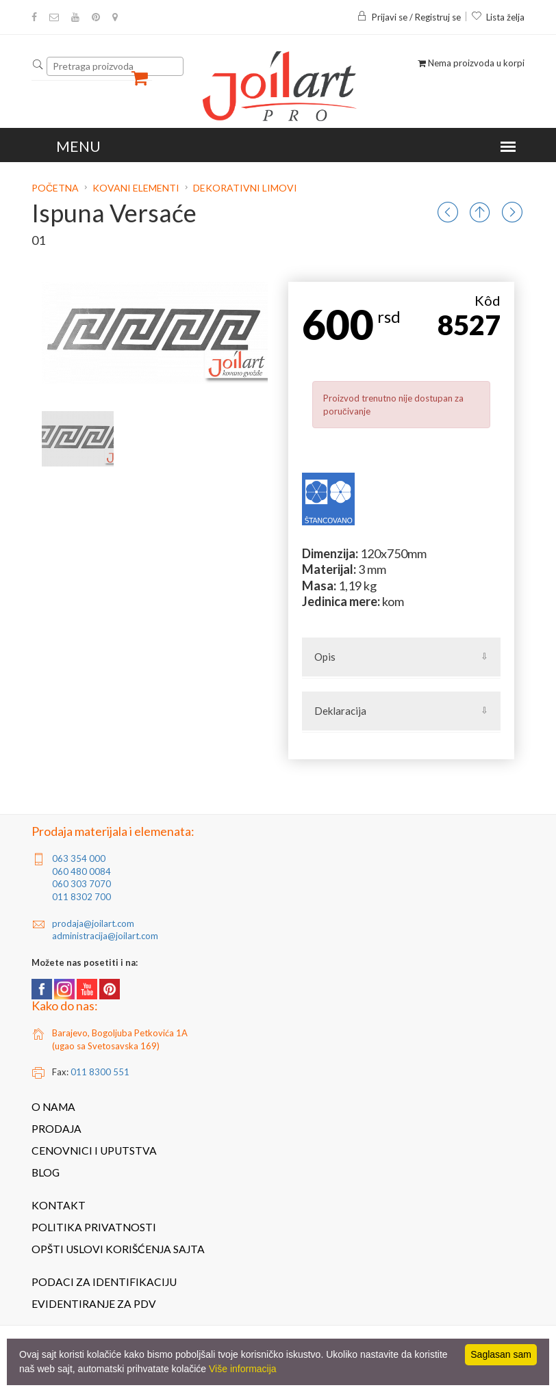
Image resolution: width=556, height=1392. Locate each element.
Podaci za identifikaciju (104, 1282)
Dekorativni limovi (245, 188)
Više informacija (243, 1368)
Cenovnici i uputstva (94, 1150)
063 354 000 (78, 858)
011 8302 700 (81, 896)
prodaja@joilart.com (93, 923)
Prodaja (56, 1128)
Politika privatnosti (93, 1227)
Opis (325, 657)
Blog (45, 1172)
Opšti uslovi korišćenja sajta (118, 1249)
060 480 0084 (81, 871)
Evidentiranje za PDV (93, 1304)
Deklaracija (340, 711)
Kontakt (58, 1205)
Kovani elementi (135, 188)
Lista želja (498, 17)
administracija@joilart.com (105, 935)
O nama (53, 1107)
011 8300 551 (100, 1071)
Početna (56, 188)
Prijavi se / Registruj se (409, 17)
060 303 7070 (81, 883)
